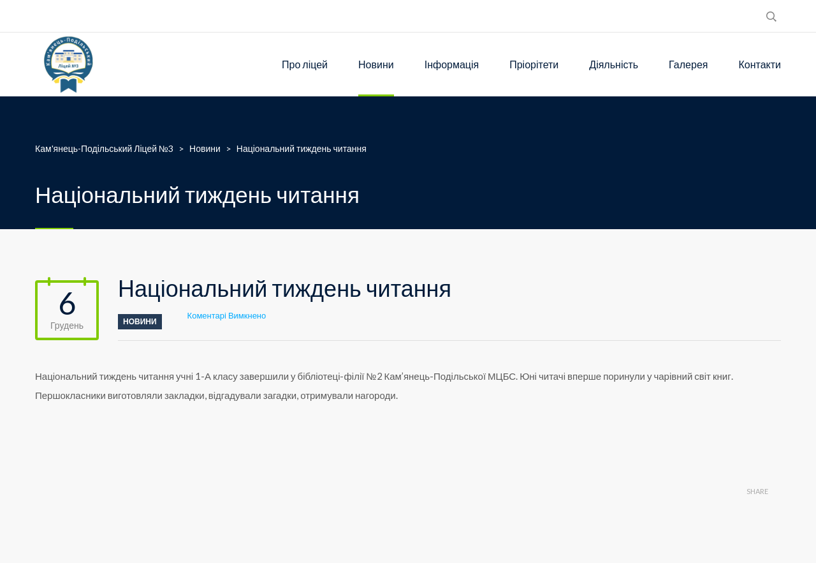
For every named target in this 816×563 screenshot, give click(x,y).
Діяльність (613, 64)
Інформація (452, 64)
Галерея (688, 64)
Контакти (759, 64)
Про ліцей (305, 64)
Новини (376, 64)
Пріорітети (533, 64)
